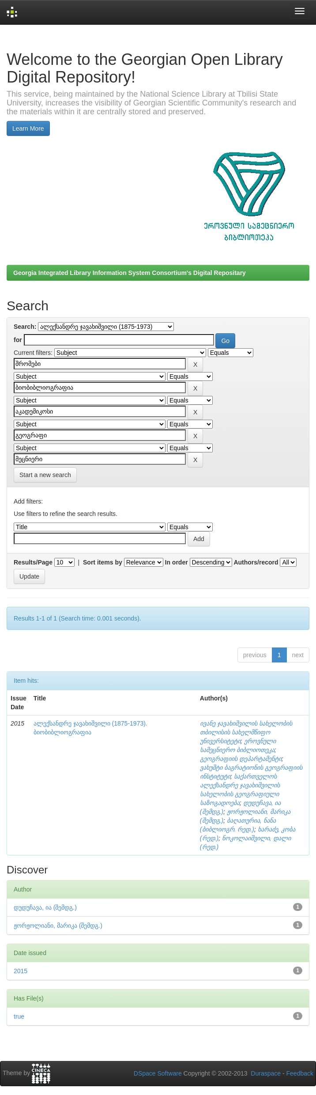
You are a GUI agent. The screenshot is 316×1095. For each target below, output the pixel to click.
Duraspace (266, 1073)
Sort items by (102, 562)
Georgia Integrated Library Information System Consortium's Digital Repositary (129, 272)
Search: (25, 326)
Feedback (299, 1073)
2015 (20, 971)
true (19, 1016)
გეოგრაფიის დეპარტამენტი (241, 758)
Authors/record (255, 562)
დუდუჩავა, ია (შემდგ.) (45, 907)
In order (176, 562)
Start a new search (45, 474)
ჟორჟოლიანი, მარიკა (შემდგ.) (58, 925)
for (18, 339)
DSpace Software (158, 1073)
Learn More (28, 128)
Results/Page (33, 562)
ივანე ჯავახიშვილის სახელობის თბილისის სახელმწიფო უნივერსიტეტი (246, 732)
